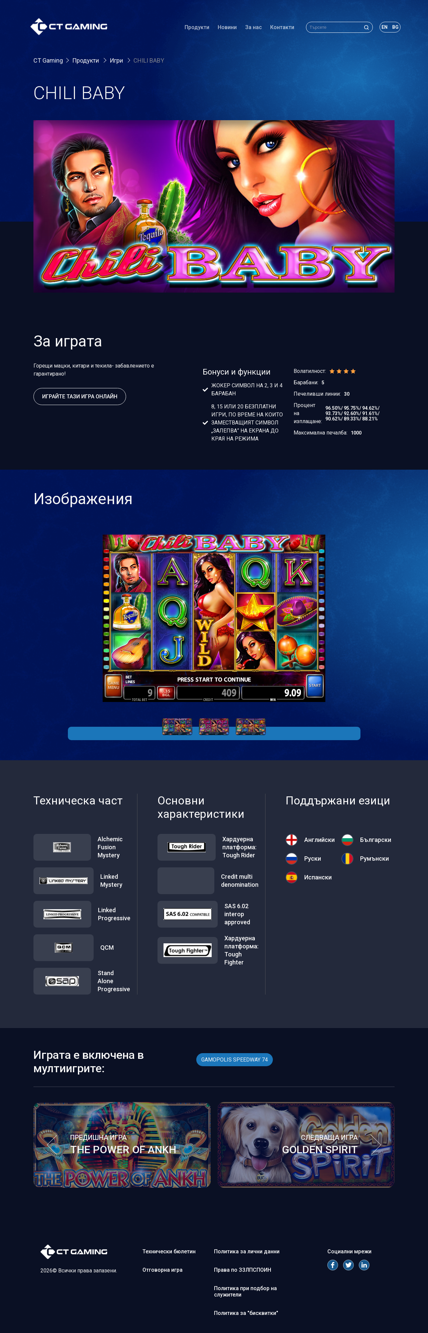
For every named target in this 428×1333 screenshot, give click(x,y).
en (382, 28)
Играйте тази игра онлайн (79, 396)
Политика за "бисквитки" (246, 1313)
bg (392, 28)
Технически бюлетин (169, 1251)
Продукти (194, 28)
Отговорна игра (162, 1270)
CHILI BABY (148, 60)
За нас (250, 28)
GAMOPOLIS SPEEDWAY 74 (234, 1059)
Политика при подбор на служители (245, 1291)
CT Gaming (48, 60)
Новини (224, 28)
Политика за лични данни (247, 1251)
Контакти (279, 28)
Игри (117, 60)
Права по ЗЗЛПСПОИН (242, 1270)
